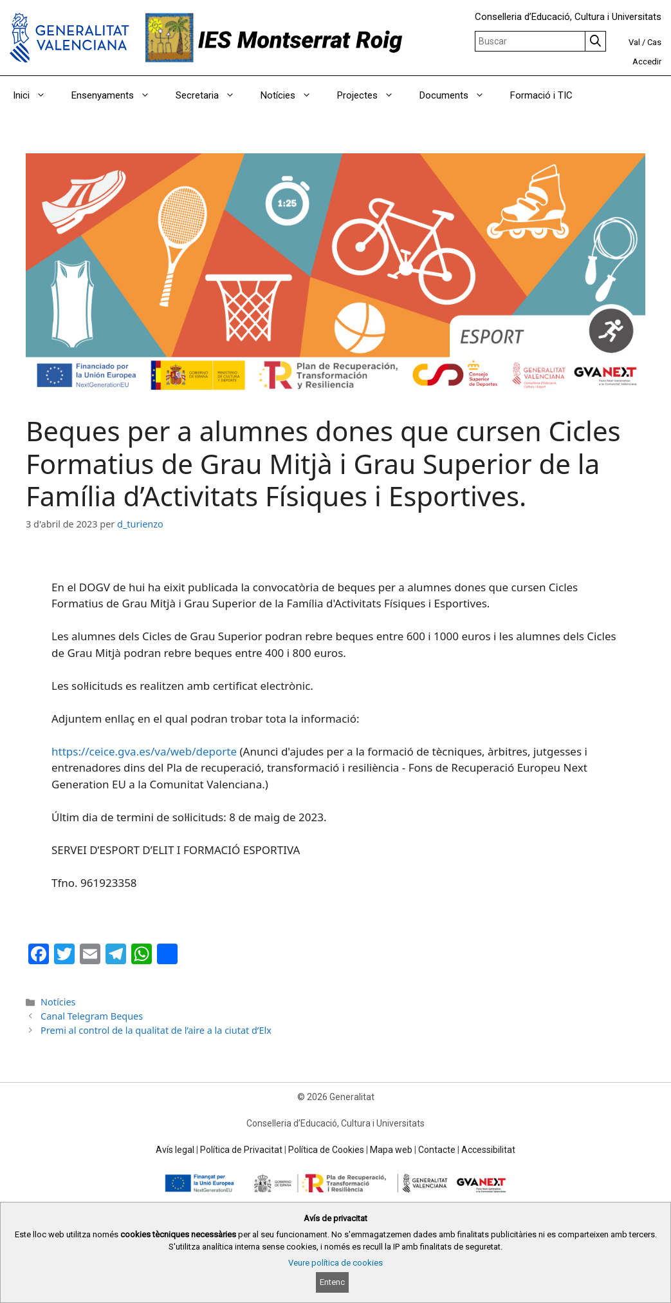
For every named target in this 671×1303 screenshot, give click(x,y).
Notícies (292, 95)
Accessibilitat (488, 1150)
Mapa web (391, 1150)
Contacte (436, 1150)
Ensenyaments (117, 95)
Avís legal (175, 1150)
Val (634, 42)
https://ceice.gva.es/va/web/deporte (144, 751)
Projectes (372, 95)
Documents (458, 95)
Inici (36, 95)
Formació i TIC (541, 95)
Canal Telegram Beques (92, 1016)
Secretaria (212, 95)
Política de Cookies (326, 1150)
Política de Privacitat (241, 1150)
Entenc (332, 1282)
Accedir (646, 61)
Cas (654, 42)
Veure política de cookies (335, 1263)
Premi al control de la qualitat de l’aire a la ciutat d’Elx (156, 1030)
